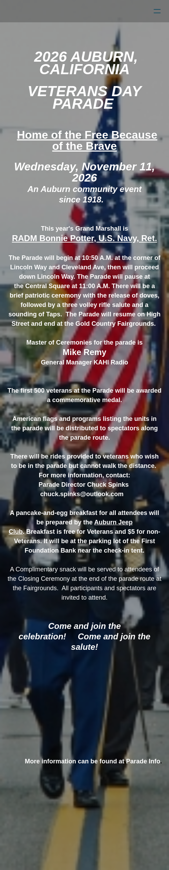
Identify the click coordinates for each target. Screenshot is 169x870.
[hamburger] (157, 11)
